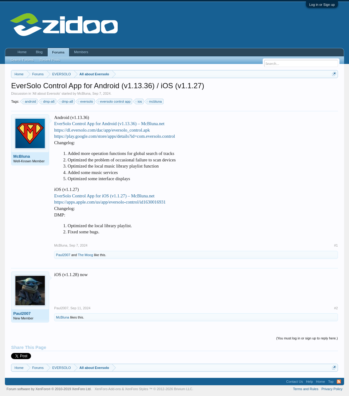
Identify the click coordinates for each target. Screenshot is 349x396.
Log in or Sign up (322, 4)
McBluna (84, 93)
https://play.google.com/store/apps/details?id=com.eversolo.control (114, 136)
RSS (339, 381)
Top (331, 381)
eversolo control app (114, 101)
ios (139, 101)
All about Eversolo (46, 93)
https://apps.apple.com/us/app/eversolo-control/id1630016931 (110, 202)
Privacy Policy (331, 389)
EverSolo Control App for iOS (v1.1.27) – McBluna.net (104, 195)
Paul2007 (63, 255)
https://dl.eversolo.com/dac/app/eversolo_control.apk (102, 130)
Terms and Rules (306, 389)
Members (81, 52)
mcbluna (154, 101)
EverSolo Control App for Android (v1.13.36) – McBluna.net (109, 123)
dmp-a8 (66, 101)
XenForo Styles (136, 389)
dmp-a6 (47, 101)
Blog (39, 52)
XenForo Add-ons (108, 389)
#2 (336, 308)
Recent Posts (50, 60)
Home (22, 52)
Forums (58, 52)
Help (309, 381)
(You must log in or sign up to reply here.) (307, 338)
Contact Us (294, 381)
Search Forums (21, 60)
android (29, 101)
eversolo (85, 101)
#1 (336, 245)
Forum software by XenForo (49, 389)
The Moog (85, 255)
